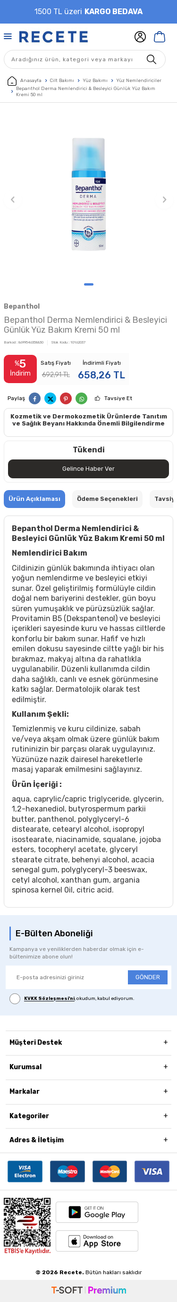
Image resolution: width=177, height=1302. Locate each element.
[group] (88, 194)
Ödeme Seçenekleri (107, 498)
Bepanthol (22, 307)
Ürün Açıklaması (34, 498)
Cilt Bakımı (62, 80)
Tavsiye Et (118, 398)
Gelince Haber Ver (88, 468)
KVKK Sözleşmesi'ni (49, 999)
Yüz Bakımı (95, 80)
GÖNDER (147, 977)
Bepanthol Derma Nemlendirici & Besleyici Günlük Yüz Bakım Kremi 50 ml (85, 92)
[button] (88, 284)
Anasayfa (25, 81)
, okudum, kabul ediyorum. (72, 998)
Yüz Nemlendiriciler (138, 80)
